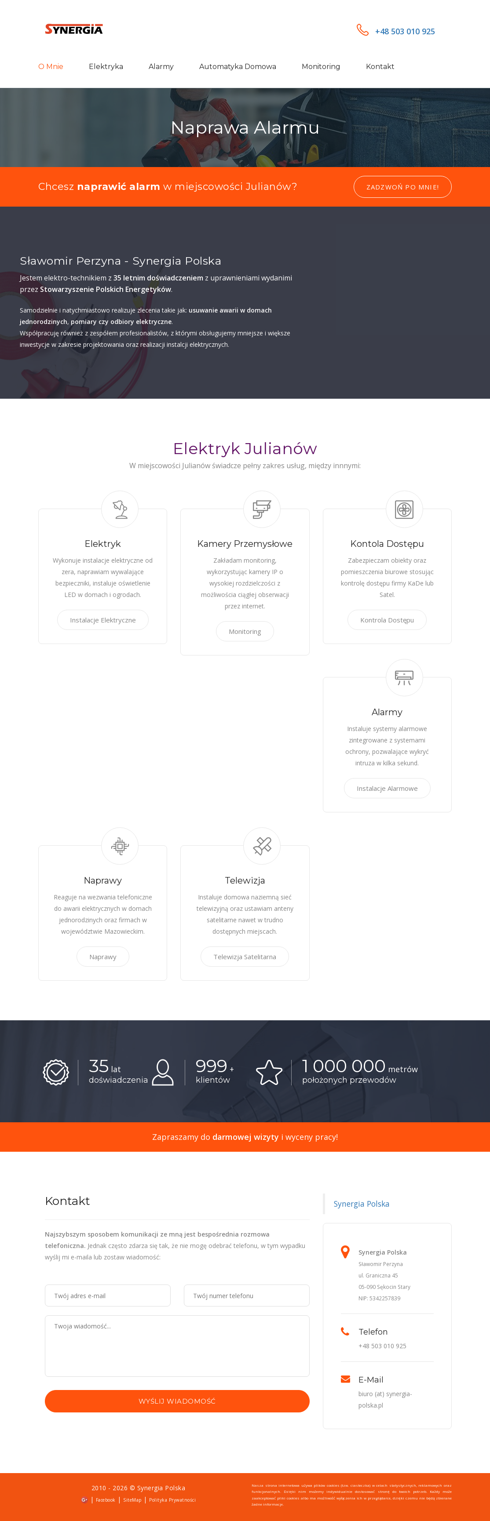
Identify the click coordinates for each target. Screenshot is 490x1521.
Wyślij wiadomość (177, 1401)
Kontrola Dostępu (387, 619)
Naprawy (103, 956)
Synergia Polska (362, 1203)
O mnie (50, 66)
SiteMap (132, 1500)
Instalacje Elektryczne (103, 619)
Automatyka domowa (237, 66)
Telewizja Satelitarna (244, 956)
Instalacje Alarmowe (387, 788)
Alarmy (161, 66)
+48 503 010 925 (396, 31)
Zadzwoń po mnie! (402, 186)
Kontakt (380, 66)
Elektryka (106, 66)
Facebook (106, 1500)
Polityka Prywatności (172, 1500)
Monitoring (321, 66)
